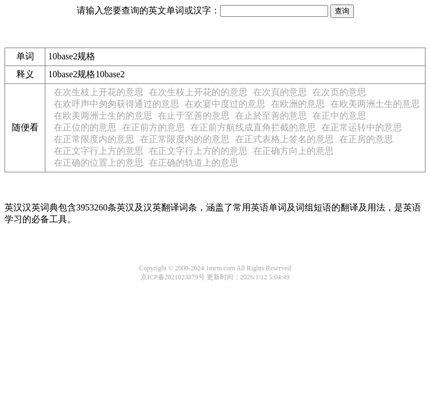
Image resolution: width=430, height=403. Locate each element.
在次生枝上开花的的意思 (198, 92)
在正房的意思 (366, 139)
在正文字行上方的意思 (98, 151)
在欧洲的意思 (298, 104)
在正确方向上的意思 (293, 151)
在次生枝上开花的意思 (98, 92)
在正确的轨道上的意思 (194, 162)
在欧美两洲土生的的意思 (103, 115)
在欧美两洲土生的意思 (375, 104)
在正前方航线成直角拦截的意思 (253, 127)
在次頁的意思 (280, 92)
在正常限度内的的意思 (185, 139)
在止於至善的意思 (271, 115)
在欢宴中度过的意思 (225, 104)
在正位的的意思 (85, 127)
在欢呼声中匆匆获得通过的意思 (116, 104)
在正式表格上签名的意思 (284, 139)
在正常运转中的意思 (361, 127)
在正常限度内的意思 (94, 139)
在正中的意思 (339, 115)
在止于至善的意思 (194, 115)
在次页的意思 (339, 92)
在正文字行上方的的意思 (198, 151)
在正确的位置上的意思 (98, 162)
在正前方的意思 (153, 127)
